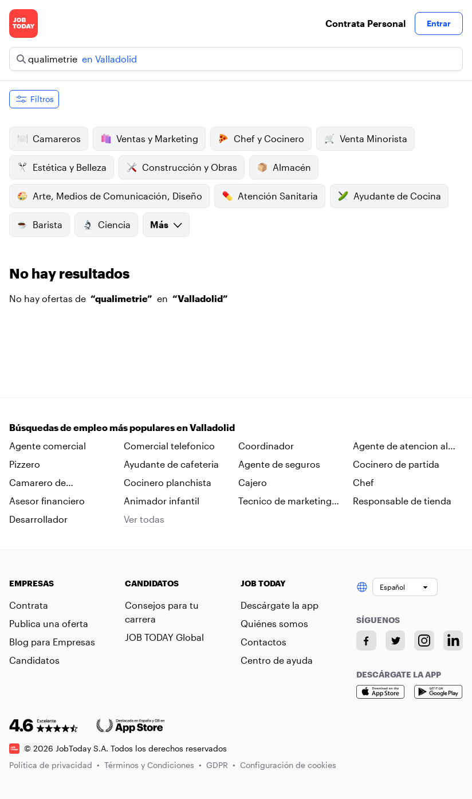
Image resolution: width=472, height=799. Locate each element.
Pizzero (24, 464)
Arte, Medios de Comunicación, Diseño (109, 196)
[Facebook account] (366, 640)
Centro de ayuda (277, 660)
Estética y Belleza (62, 167)
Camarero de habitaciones (37, 483)
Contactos (263, 641)
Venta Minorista (365, 138)
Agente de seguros (279, 464)
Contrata (28, 605)
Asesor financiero (47, 500)
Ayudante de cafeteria (171, 464)
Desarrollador (38, 519)
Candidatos (34, 660)
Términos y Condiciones (153, 765)
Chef (363, 482)
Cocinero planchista (167, 482)
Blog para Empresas (52, 641)
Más (166, 224)
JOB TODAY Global (164, 637)
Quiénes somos (274, 623)
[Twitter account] (396, 640)
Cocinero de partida (396, 464)
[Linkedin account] (453, 640)
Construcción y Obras (181, 167)
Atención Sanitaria (270, 196)
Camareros (49, 138)
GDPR (220, 765)
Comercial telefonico (169, 445)
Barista (39, 224)
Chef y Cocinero (261, 138)
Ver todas (144, 519)
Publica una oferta (48, 623)
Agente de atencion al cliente (400, 446)
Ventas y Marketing (149, 138)
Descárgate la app (279, 605)
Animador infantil (161, 500)
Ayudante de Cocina (389, 196)
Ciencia (106, 224)
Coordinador (266, 445)
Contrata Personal (365, 23)
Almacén (284, 167)
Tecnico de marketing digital (285, 501)
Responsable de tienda (402, 500)
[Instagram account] (424, 640)
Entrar (439, 23)
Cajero (252, 482)
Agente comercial (47, 445)
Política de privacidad (54, 765)
